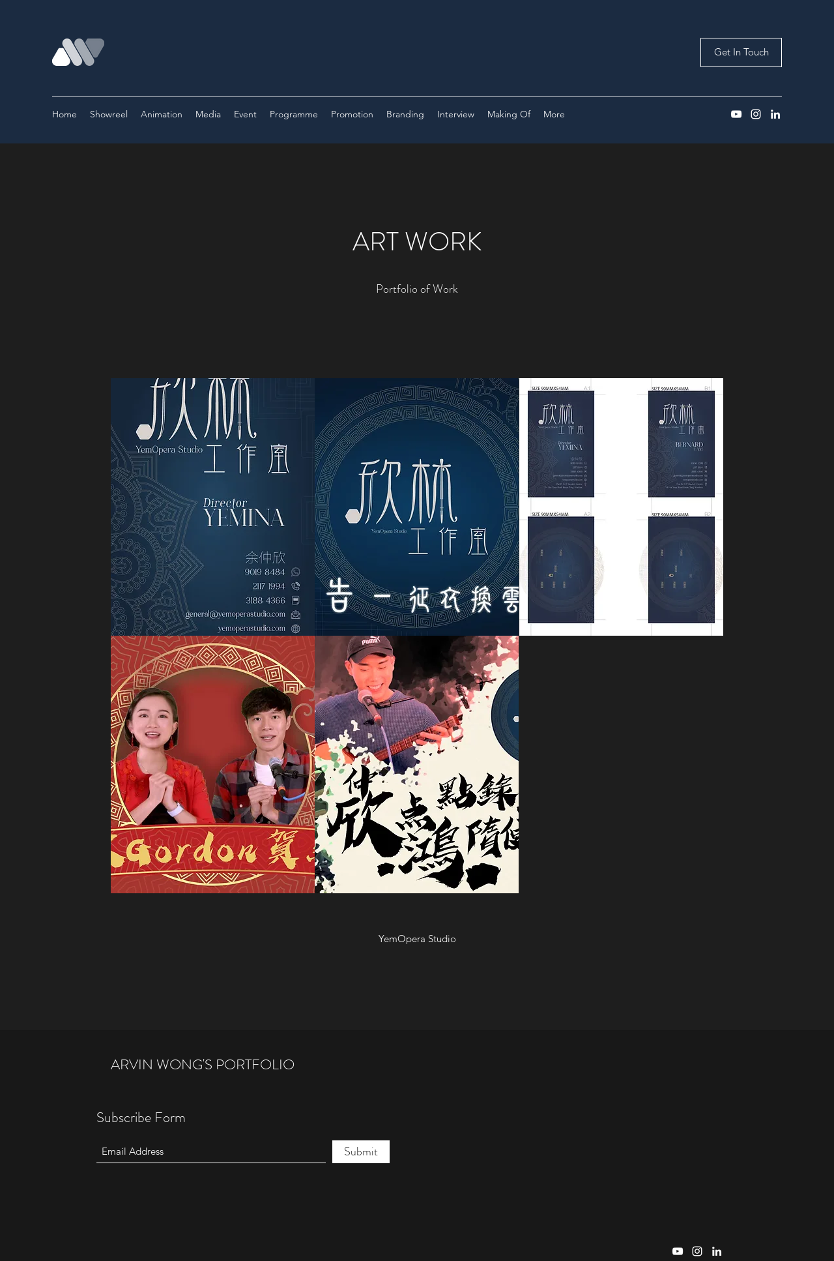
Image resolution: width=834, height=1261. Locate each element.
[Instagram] (755, 114)
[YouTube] (736, 114)
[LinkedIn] (775, 114)
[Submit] (361, 1151)
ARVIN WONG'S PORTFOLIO (203, 1064)
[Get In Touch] (741, 52)
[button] (213, 507)
